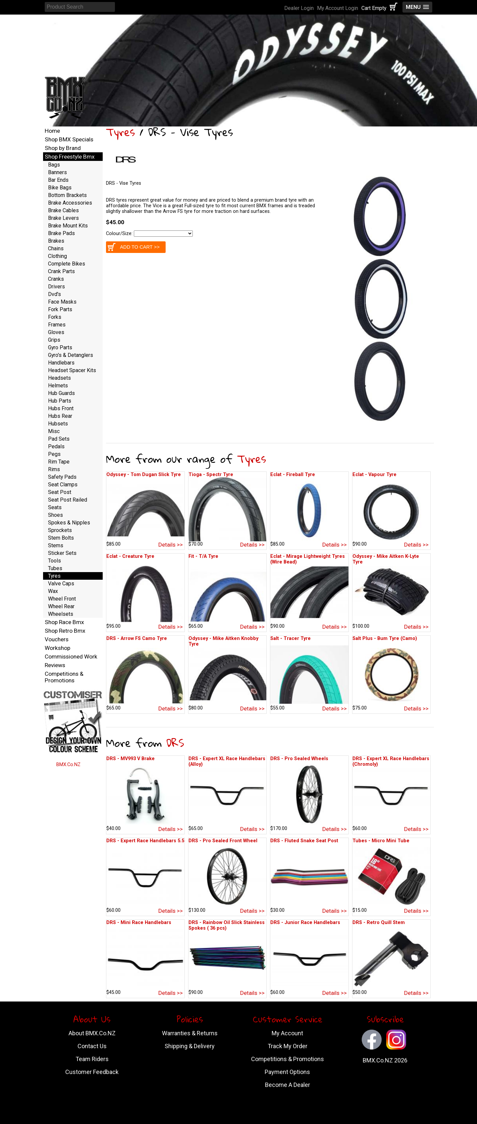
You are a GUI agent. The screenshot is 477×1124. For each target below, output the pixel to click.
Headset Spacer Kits (72, 370)
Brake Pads (61, 233)
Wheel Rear (61, 606)
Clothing (57, 256)
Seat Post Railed (67, 500)
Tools (54, 561)
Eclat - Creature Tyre (130, 556)
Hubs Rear (60, 416)
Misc (54, 431)
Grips (54, 340)
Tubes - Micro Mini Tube (380, 841)
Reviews (55, 665)
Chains (56, 248)
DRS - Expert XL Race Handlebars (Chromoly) (390, 761)
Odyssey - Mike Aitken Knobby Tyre (223, 641)
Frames (57, 324)
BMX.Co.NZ (68, 764)
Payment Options (287, 1071)
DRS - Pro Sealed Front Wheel (222, 841)
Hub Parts (59, 401)
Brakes (56, 241)
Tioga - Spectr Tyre (210, 474)
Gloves (56, 332)
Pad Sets (59, 439)
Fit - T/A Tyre (203, 556)
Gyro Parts (60, 347)
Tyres (120, 132)
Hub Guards (61, 393)
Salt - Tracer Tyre (290, 638)
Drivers (56, 286)
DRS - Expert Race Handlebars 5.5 (145, 841)
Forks (54, 317)
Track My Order (287, 1046)
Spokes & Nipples (69, 522)
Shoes (55, 515)
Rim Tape (59, 462)
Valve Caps (61, 583)
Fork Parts (60, 309)
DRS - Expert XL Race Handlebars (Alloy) (226, 761)
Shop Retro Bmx (65, 630)
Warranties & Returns (190, 1033)
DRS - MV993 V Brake (130, 758)
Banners (57, 172)
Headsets (59, 378)
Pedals (56, 446)
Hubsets (58, 423)
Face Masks (62, 302)
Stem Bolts (61, 538)
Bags (54, 165)
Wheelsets (60, 614)
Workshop (57, 648)
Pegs (54, 454)
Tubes (55, 568)
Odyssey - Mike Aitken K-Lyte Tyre (385, 559)
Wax (53, 591)
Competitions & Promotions (64, 677)
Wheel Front (62, 599)
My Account (287, 1033)
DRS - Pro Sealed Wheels (299, 758)
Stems (55, 545)
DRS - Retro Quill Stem (378, 922)
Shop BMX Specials (69, 139)
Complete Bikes (66, 264)
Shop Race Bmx (64, 622)
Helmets (58, 385)
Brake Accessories (70, 203)
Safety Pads (62, 477)
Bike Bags (60, 187)
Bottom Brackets (67, 195)
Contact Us (92, 1046)
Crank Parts (61, 271)
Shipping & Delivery (190, 1046)
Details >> (170, 544)
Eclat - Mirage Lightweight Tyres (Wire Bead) (307, 559)
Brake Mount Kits (68, 225)
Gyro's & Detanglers (70, 355)
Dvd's (54, 294)
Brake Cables (63, 210)
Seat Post (59, 492)
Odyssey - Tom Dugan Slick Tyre (143, 474)
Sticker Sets (62, 553)
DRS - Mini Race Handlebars (138, 922)
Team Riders (92, 1058)
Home (52, 130)
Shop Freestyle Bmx (70, 156)
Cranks (56, 279)
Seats (55, 507)
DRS (175, 743)
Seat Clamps (63, 484)
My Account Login (337, 8)
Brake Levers (63, 218)
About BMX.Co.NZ (92, 1033)
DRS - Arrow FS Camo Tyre (136, 638)
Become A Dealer (287, 1084)
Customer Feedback (92, 1071)
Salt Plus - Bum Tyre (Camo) (384, 638)
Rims (54, 469)
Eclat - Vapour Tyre (374, 474)
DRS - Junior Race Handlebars (305, 922)
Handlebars (61, 363)
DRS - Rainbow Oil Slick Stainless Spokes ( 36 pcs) (226, 925)
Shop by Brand (63, 148)
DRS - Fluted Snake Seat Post (304, 841)
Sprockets (60, 530)
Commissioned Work (71, 656)
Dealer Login (299, 8)
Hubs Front (61, 408)
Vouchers (57, 639)
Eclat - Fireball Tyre (292, 474)
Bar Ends (58, 180)
